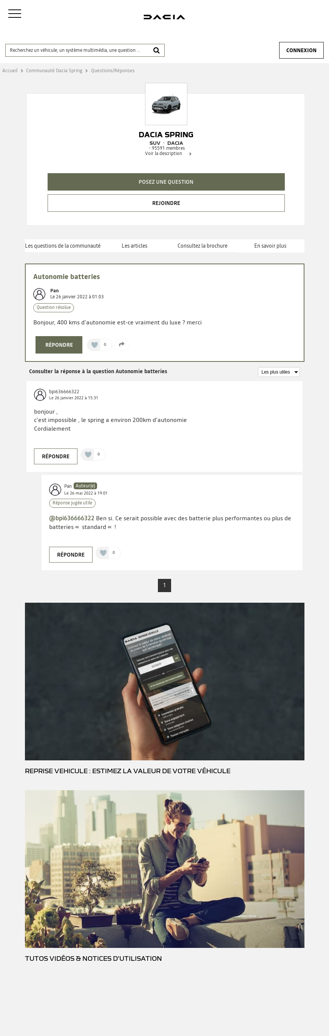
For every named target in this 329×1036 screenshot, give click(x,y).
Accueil (10, 70)
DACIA (175, 143)
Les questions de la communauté (62, 246)
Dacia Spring (166, 134)
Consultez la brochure (202, 246)
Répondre (59, 345)
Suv (155, 143)
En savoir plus (270, 246)
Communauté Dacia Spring (54, 70)
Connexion (301, 50)
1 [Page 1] (164, 585)
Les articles (134, 246)
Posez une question (166, 182)
